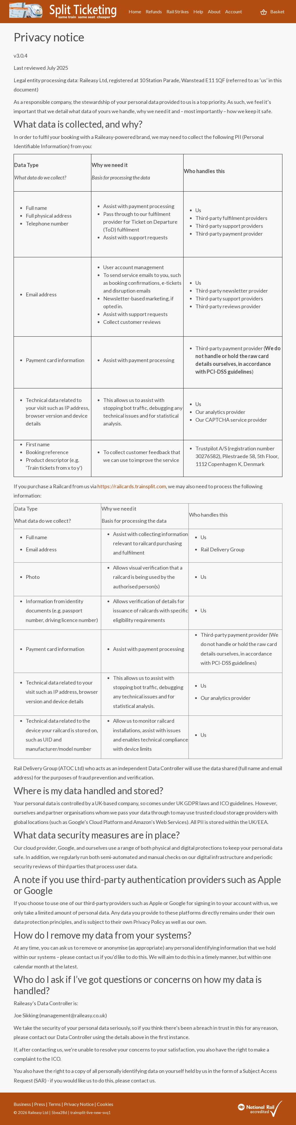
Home (135, 11)
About (214, 11)
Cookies (105, 1104)
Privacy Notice (79, 1104)
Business (22, 1104)
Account (233, 11)
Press (39, 1104)
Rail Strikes (177, 11)
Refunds (154, 11)
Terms (54, 1104)
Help (198, 11)
